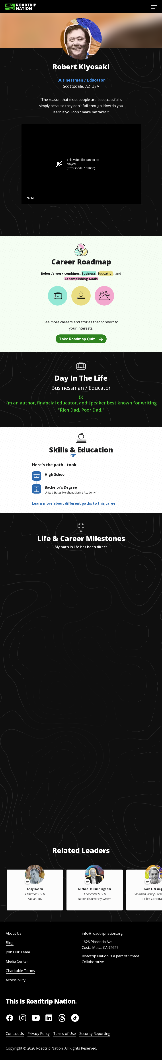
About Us (13, 933)
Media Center (17, 961)
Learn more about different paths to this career (74, 503)
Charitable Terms (20, 970)
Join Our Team (18, 952)
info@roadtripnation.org (102, 933)
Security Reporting (94, 1033)
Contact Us (15, 1033)
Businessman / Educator (81, 80)
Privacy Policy (38, 1033)
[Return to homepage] (20, 7)
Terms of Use (64, 1033)
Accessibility (15, 980)
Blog (10, 942)
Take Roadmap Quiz (81, 339)
